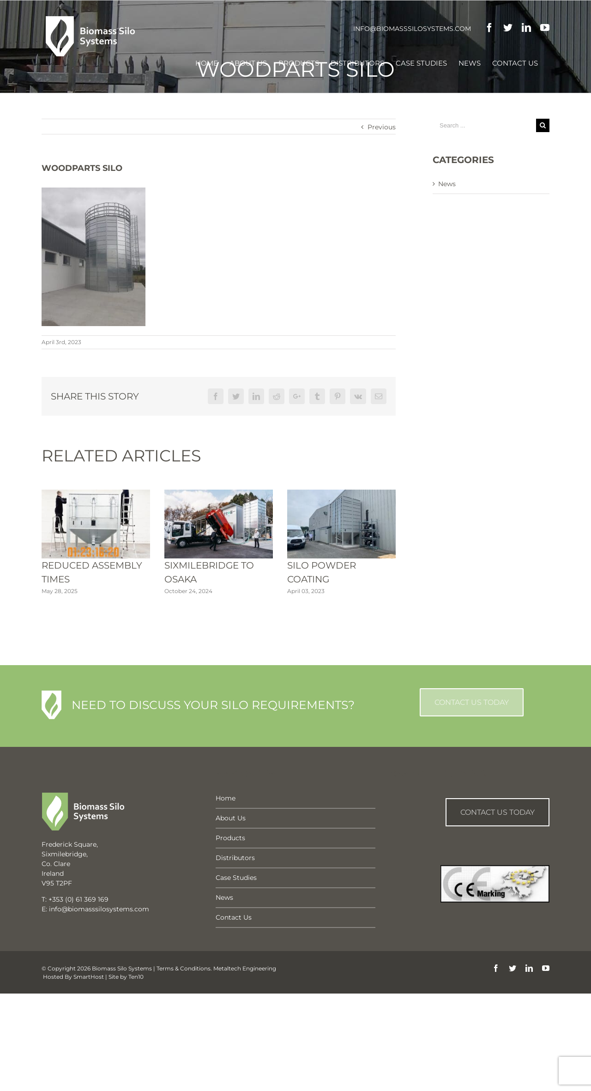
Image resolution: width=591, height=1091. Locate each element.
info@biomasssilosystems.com (412, 28)
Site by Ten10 (126, 976)
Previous (382, 127)
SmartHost (88, 976)
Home (225, 798)
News (447, 184)
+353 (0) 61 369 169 (78, 899)
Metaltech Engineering (244, 968)
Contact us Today (497, 812)
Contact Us (234, 917)
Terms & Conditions (184, 968)
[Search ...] (484, 125)
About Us (231, 818)
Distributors (235, 858)
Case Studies (236, 877)
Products (230, 838)
